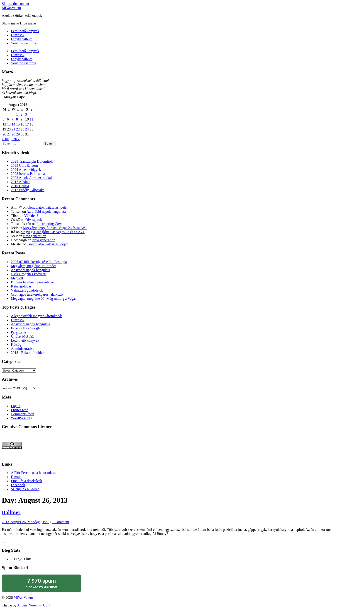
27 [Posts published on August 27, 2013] (9, 134)
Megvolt (17, 278)
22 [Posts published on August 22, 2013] (18, 129)
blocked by (41, 583)
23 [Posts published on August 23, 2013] (22, 129)
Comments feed (22, 414)
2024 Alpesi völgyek (26, 169)
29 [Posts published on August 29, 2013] (18, 134)
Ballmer (11, 512)
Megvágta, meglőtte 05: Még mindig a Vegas (43, 298)
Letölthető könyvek (25, 31)
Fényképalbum (21, 39)
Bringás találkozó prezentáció (32, 282)
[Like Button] (3, 542)
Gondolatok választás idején (47, 207)
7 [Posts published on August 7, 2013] (12, 119)
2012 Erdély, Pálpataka (27, 190)
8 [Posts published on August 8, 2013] (17, 119)
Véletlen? (31, 215)
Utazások (17, 35)
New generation (34, 236)
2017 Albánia (20, 182)
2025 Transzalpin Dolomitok (32, 161)
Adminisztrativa (22, 348)
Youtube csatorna (23, 43)
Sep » (16, 139)
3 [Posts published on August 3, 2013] (26, 114)
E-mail (16, 477)
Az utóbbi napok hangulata (46, 211)
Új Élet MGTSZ (22, 336)
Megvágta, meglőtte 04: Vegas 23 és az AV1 (55, 228)
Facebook (18, 485)
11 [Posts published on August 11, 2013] (31, 119)
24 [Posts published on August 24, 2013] (27, 129)
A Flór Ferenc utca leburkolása (33, 473)
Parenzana (18, 332)
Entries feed (19, 410)
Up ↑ (46, 605)
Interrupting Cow (49, 224)
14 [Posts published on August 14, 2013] (13, 124)
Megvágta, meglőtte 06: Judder (33, 266)
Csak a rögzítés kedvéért (28, 274)
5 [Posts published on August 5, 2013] (3, 119)
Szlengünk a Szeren (25, 489)
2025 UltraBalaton (24, 165)
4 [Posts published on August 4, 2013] (31, 114)
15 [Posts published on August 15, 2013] (18, 124)
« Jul (5, 139)
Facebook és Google (26, 328)
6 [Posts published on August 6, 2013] (8, 119)
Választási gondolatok (27, 290)
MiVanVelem (11, 8)
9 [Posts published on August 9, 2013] (21, 119)
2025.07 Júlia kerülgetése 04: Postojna (39, 262)
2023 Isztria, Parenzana (28, 174)
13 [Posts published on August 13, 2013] (9, 124)
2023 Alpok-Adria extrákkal (31, 178)
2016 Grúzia (20, 186)
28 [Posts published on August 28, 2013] (13, 134)
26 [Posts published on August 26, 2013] (4, 134)
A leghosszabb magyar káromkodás (36, 316)
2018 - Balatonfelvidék (27, 353)
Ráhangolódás (21, 286)
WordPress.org (21, 418)
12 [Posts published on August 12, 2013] (4, 124)
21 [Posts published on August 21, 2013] (13, 129)
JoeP (45, 522)
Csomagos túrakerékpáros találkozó (37, 294)
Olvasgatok (33, 220)
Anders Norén (27, 605)
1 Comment (60, 522)
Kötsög (16, 344)
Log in (15, 406)
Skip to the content (15, 4)
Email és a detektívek (26, 481)
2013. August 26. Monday (21, 522)
